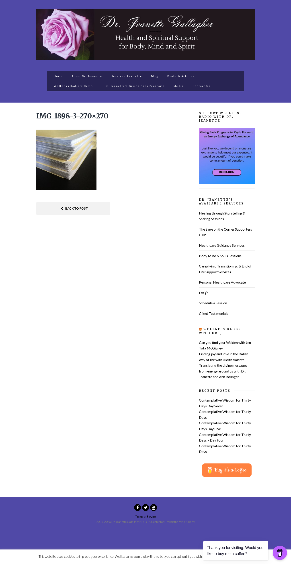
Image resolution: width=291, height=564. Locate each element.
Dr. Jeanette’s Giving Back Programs (135, 85)
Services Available (126, 76)
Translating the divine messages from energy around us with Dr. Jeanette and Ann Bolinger (223, 371)
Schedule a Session (213, 303)
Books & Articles (181, 76)
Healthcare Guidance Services (222, 245)
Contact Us (202, 85)
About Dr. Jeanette (87, 76)
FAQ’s (203, 292)
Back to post (74, 208)
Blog (154, 76)
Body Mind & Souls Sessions (220, 256)
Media (179, 85)
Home (58, 76)
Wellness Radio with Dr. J (75, 85)
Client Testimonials (213, 313)
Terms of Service (145, 516)
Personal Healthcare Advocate (222, 282)
